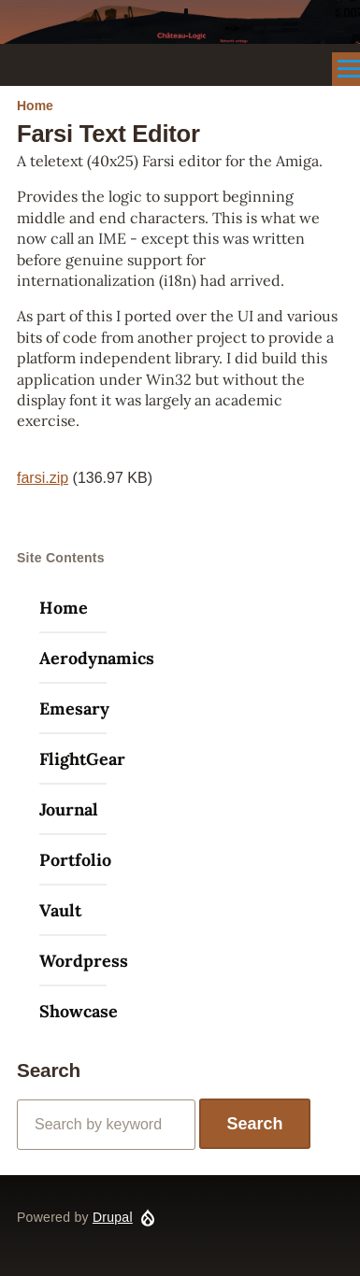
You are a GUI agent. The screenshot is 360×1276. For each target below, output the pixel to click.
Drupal (113, 1217)
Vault (60, 910)
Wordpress (83, 960)
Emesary (74, 708)
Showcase (78, 1011)
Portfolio (75, 860)
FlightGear (82, 759)
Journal (68, 809)
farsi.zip (42, 478)
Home (35, 105)
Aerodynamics (96, 658)
